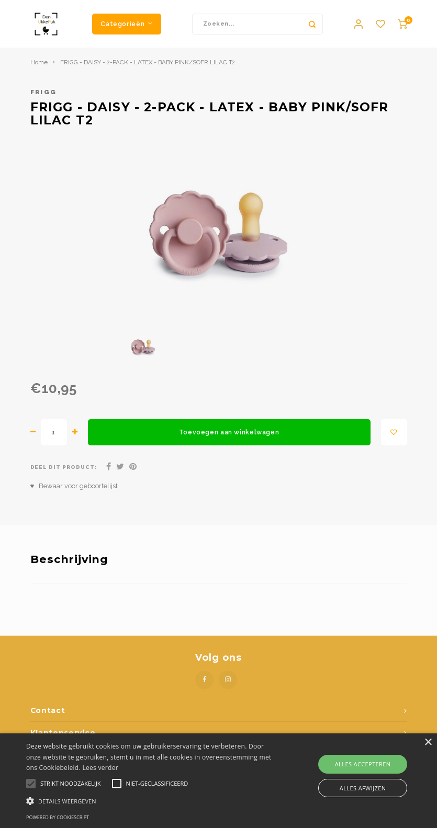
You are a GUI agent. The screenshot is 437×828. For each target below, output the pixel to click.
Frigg (43, 96)
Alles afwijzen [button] (363, 788)
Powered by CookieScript (57, 817)
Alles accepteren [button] (363, 764)
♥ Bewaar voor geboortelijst (74, 490)
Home (39, 67)
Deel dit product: (64, 472)
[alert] (218, 780)
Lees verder (100, 767)
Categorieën (126, 26)
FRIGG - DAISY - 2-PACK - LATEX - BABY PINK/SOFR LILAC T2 (147, 67)
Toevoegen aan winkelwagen (229, 437)
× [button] (428, 742)
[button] (151, 801)
